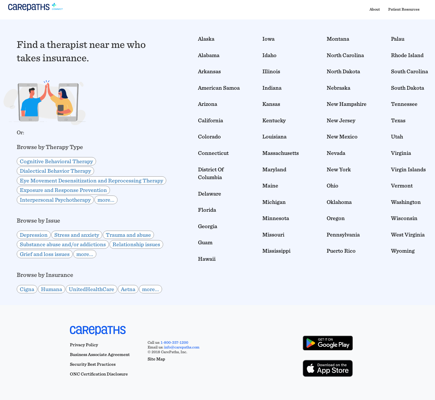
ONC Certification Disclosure (99, 374)
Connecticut (213, 153)
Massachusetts (280, 153)
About (375, 9)
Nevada (336, 153)
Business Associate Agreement (100, 354)
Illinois (271, 71)
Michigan (274, 202)
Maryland (274, 169)
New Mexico (342, 136)
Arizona (207, 104)
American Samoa (219, 87)
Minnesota (275, 218)
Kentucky (274, 120)
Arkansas (209, 71)
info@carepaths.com (181, 347)
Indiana (272, 87)
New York (339, 169)
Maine (270, 185)
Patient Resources (403, 9)
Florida (207, 209)
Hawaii (207, 258)
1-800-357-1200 (174, 342)
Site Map (156, 359)
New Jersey (341, 120)
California (210, 120)
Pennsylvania (343, 234)
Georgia (207, 226)
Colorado (209, 136)
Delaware (209, 193)
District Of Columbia (211, 173)
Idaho (269, 55)
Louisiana (274, 136)
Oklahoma (339, 202)
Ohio (332, 185)
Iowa (268, 38)
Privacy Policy (84, 344)
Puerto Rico (341, 250)
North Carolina (345, 55)
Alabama (208, 55)
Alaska (206, 38)
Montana (338, 38)
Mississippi (276, 250)
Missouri (273, 234)
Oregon (336, 218)
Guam (205, 242)
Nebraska (338, 87)
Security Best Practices (93, 364)
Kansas (271, 104)
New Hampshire (346, 104)
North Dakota (343, 71)
